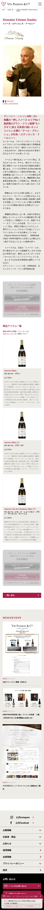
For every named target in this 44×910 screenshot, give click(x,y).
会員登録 (7, 857)
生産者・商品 (9, 837)
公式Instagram (23, 817)
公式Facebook (22, 823)
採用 (5, 870)
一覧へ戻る (10, 595)
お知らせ (7, 843)
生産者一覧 (10, 9)
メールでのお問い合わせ (17, 886)
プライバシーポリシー (13, 863)
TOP (3, 9)
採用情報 (7, 850)
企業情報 (7, 830)
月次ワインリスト (9, 334)
